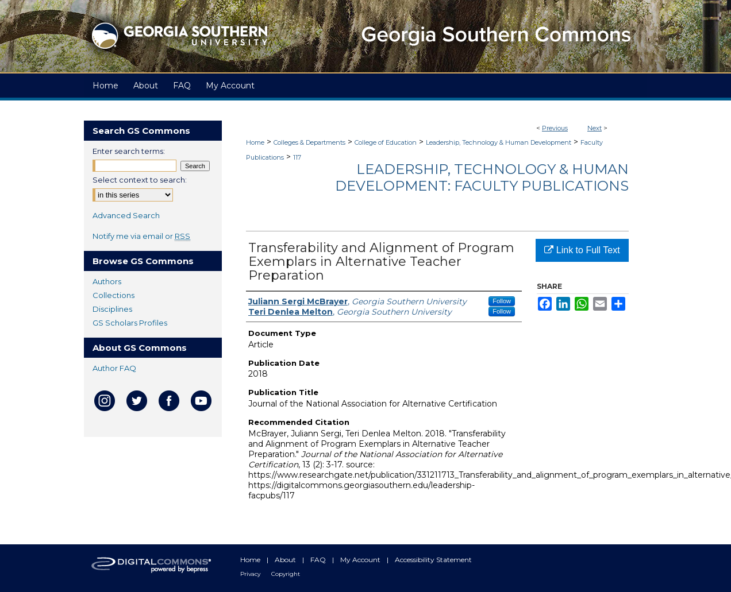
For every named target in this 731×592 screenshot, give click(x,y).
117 (297, 157)
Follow (502, 300)
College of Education (386, 142)
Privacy (251, 574)
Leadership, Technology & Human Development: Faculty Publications (482, 177)
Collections (113, 295)
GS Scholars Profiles (130, 322)
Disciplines (112, 309)
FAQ (319, 559)
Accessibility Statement (433, 559)
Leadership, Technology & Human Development (498, 142)
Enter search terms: (129, 151)
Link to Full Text (582, 250)
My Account (361, 559)
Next (594, 128)
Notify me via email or (141, 236)
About (286, 559)
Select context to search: (140, 179)
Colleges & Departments (309, 142)
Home (255, 142)
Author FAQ (114, 368)
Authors (107, 281)
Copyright (285, 574)
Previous (555, 128)
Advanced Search (126, 215)
